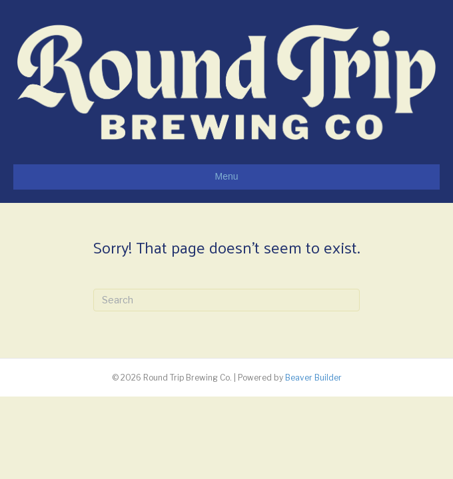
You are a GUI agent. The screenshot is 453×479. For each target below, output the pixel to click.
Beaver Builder (313, 378)
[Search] (226, 300)
